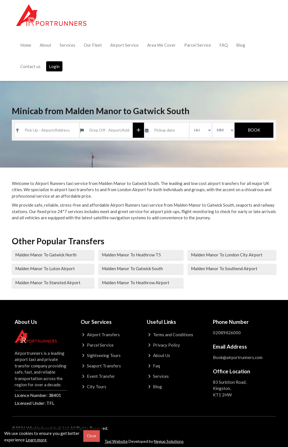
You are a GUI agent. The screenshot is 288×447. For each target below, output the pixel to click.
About (45, 45)
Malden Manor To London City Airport (226, 254)
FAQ (223, 45)
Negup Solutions (169, 441)
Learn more (36, 439)
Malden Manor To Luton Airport (45, 268)
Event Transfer (98, 376)
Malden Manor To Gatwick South (132, 268)
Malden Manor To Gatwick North (45, 254)
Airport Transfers (100, 334)
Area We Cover (161, 45)
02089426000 (227, 332)
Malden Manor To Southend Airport (224, 268)
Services (67, 45)
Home (25, 45)
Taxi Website (116, 441)
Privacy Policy (163, 344)
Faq (153, 365)
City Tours (93, 386)
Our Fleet (93, 45)
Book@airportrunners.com (237, 357)
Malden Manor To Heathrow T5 (131, 254)
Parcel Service (197, 45)
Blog (240, 45)
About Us (158, 355)
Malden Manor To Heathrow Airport (135, 282)
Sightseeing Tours (101, 355)
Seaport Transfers (101, 365)
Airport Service (124, 45)
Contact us (30, 66)
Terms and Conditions (170, 334)
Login (54, 66)
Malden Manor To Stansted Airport (47, 282)
